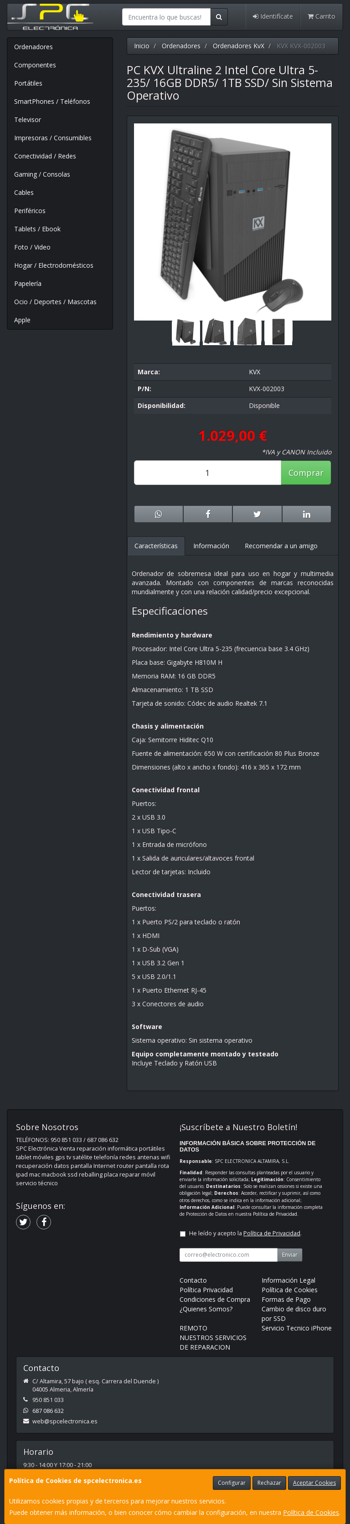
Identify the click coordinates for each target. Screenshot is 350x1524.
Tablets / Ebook (37, 228)
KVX (254, 371)
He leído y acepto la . (245, 1233)
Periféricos (30, 210)
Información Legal (288, 1280)
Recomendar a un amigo (281, 545)
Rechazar (269, 1483)
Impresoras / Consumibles (53, 137)
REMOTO (193, 1328)
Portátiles (28, 83)
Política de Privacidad (275, 1214)
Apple (22, 320)
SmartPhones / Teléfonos (52, 101)
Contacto (193, 1280)
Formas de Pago (286, 1299)
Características (156, 545)
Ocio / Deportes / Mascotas (55, 301)
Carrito (321, 16)
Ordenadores (33, 46)
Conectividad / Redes (45, 156)
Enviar (290, 1255)
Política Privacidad (206, 1289)
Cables (24, 192)
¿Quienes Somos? (206, 1309)
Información (211, 545)
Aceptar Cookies (314, 1483)
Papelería (27, 283)
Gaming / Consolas (42, 174)
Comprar (306, 472)
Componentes (35, 65)
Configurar (232, 1483)
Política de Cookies (311, 1512)
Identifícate (273, 16)
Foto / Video (32, 247)
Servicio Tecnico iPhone (297, 1328)
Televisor (27, 119)
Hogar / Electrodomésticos (53, 265)
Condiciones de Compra (215, 1299)
